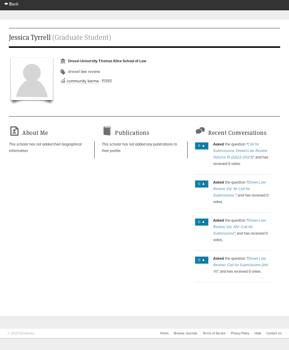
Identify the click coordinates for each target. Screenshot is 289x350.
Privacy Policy (240, 333)
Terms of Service (214, 333)
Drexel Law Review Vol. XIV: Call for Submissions (239, 227)
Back (11, 3)
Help (257, 333)
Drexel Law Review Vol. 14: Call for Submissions (239, 189)
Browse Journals (185, 333)
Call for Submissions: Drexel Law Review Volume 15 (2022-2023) (240, 151)
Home (164, 333)
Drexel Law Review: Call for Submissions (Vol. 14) (241, 265)
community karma (82, 81)
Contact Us (274, 333)
